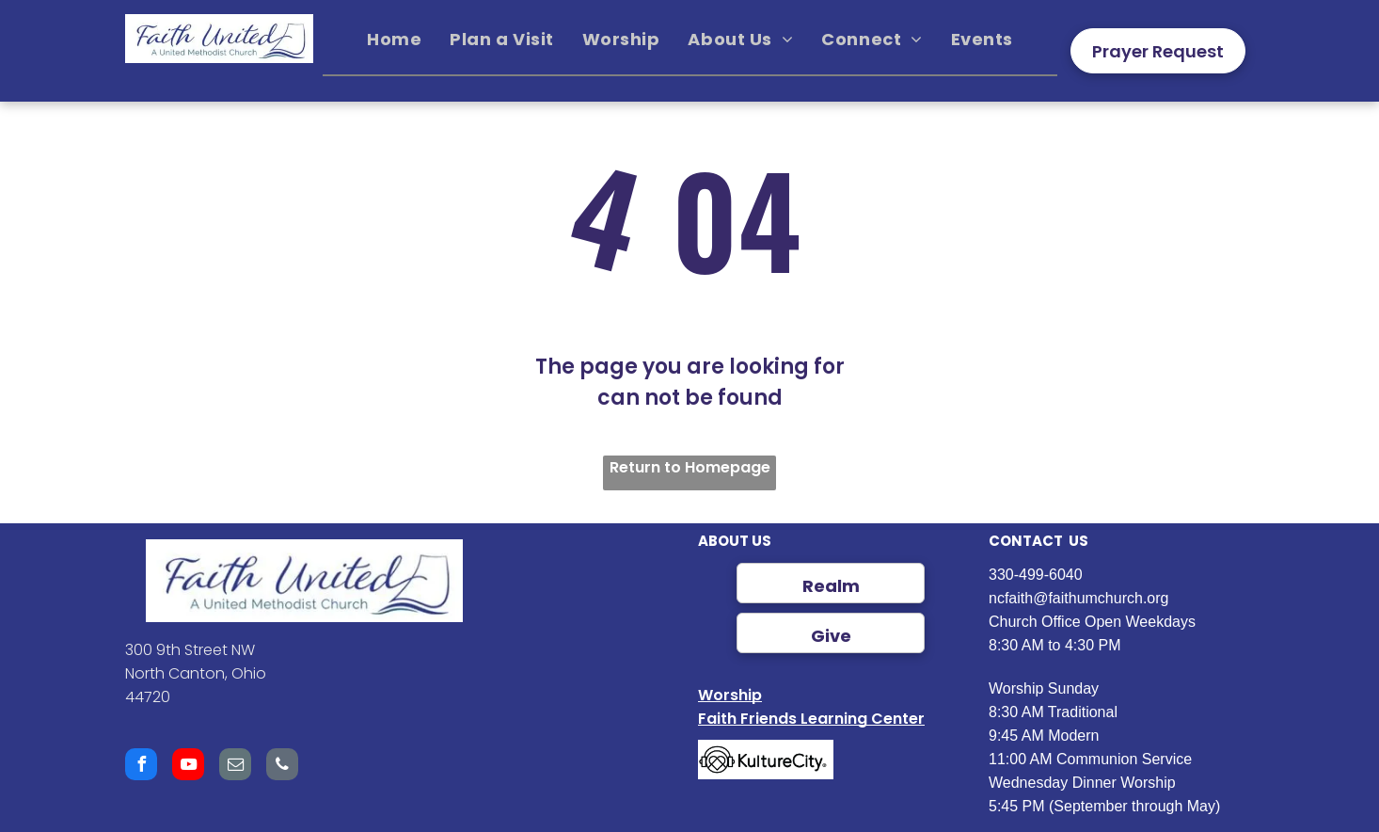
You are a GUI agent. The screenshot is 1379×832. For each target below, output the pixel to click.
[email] (235, 766)
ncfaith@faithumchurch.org (1078, 598)
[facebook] (141, 766)
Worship (730, 695)
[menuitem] (394, 39)
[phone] (282, 766)
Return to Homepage (690, 467)
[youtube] (188, 766)
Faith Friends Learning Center (811, 718)
